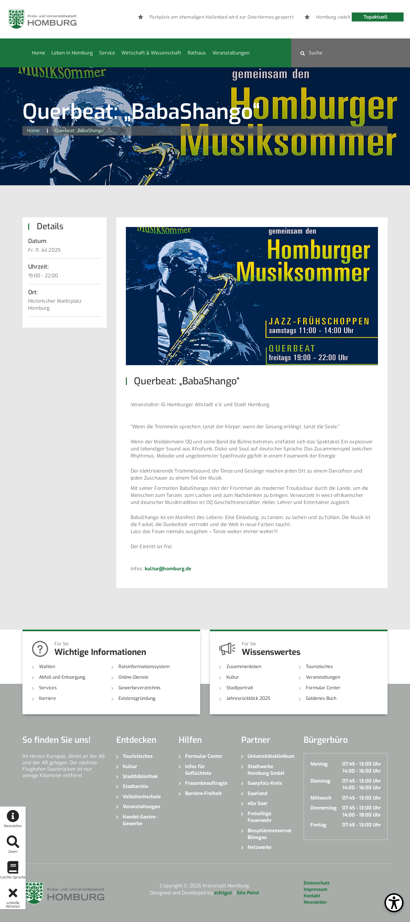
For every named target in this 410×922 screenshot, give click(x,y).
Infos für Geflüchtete (198, 769)
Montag (319, 764)
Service (107, 53)
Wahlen (47, 667)
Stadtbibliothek (140, 776)
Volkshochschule (142, 796)
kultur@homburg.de (168, 569)
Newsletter (315, 902)
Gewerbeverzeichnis (139, 688)
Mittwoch (321, 798)
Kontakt (312, 896)
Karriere (47, 698)
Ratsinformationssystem (144, 667)
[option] (224, 17)
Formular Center (323, 688)
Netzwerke (260, 847)
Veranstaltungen (231, 53)
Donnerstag (323, 808)
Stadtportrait (239, 688)
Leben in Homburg (72, 53)
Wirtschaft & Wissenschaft (151, 53)
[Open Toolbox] (394, 902)
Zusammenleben (243, 667)
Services (48, 688)
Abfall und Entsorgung (62, 677)
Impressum (315, 889)
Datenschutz (317, 883)
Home (38, 53)
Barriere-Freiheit (203, 793)
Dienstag (320, 781)
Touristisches (319, 667)
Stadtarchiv (135, 786)
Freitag (318, 825)
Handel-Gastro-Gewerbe (140, 820)
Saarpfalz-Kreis (265, 783)
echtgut (223, 893)
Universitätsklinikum (271, 756)
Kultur (232, 677)
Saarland (257, 793)
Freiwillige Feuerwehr (260, 817)
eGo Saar (257, 803)
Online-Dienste (134, 677)
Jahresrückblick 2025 (248, 698)
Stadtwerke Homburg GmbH (266, 769)
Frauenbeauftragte (206, 783)
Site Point (248, 893)
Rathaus (197, 53)
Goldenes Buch (321, 698)
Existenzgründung (137, 698)
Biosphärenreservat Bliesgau (269, 834)
